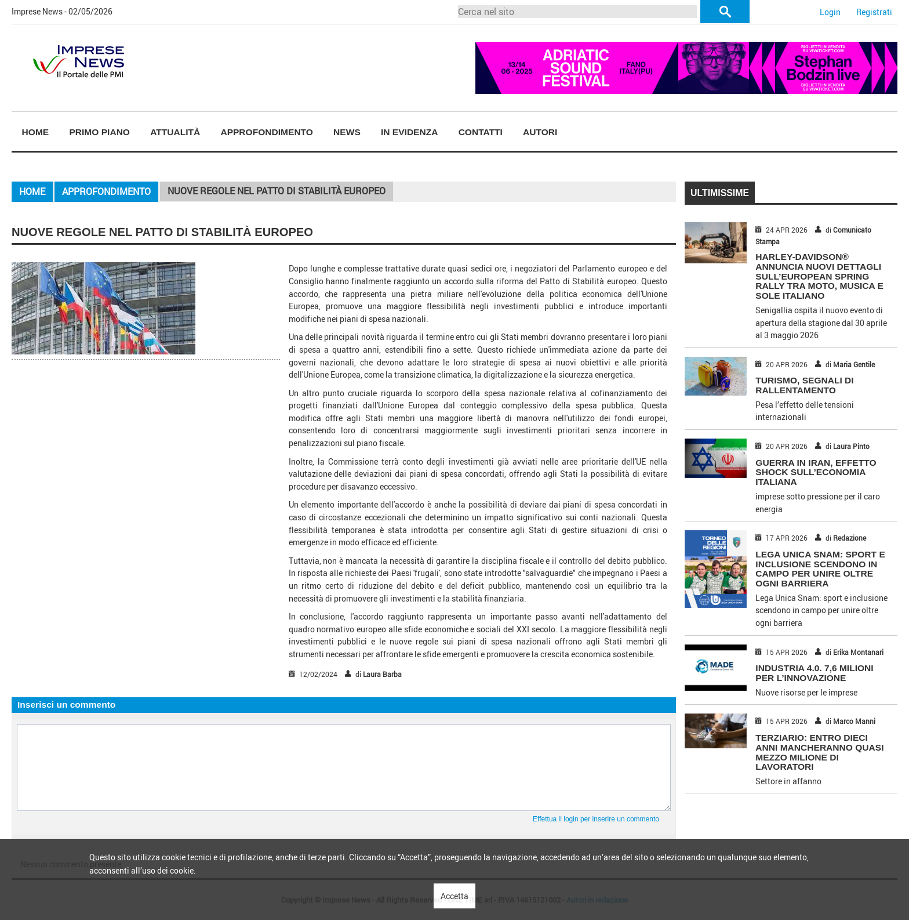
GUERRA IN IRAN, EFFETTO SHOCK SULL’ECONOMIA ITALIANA (815, 472)
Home (35, 132)
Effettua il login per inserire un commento (596, 819)
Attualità (175, 132)
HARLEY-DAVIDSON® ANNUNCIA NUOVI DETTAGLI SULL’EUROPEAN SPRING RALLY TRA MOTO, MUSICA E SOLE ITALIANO (819, 276)
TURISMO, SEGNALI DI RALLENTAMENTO (804, 385)
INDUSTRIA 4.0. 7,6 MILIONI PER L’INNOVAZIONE (814, 673)
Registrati (874, 11)
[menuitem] (35, 132)
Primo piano (99, 132)
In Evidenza (409, 132)
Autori (540, 132)
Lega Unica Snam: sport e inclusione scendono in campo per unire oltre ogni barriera (820, 568)
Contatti (481, 132)
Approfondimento (266, 132)
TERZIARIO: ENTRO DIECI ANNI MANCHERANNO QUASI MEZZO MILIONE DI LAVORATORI (819, 752)
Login (830, 11)
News (347, 132)
